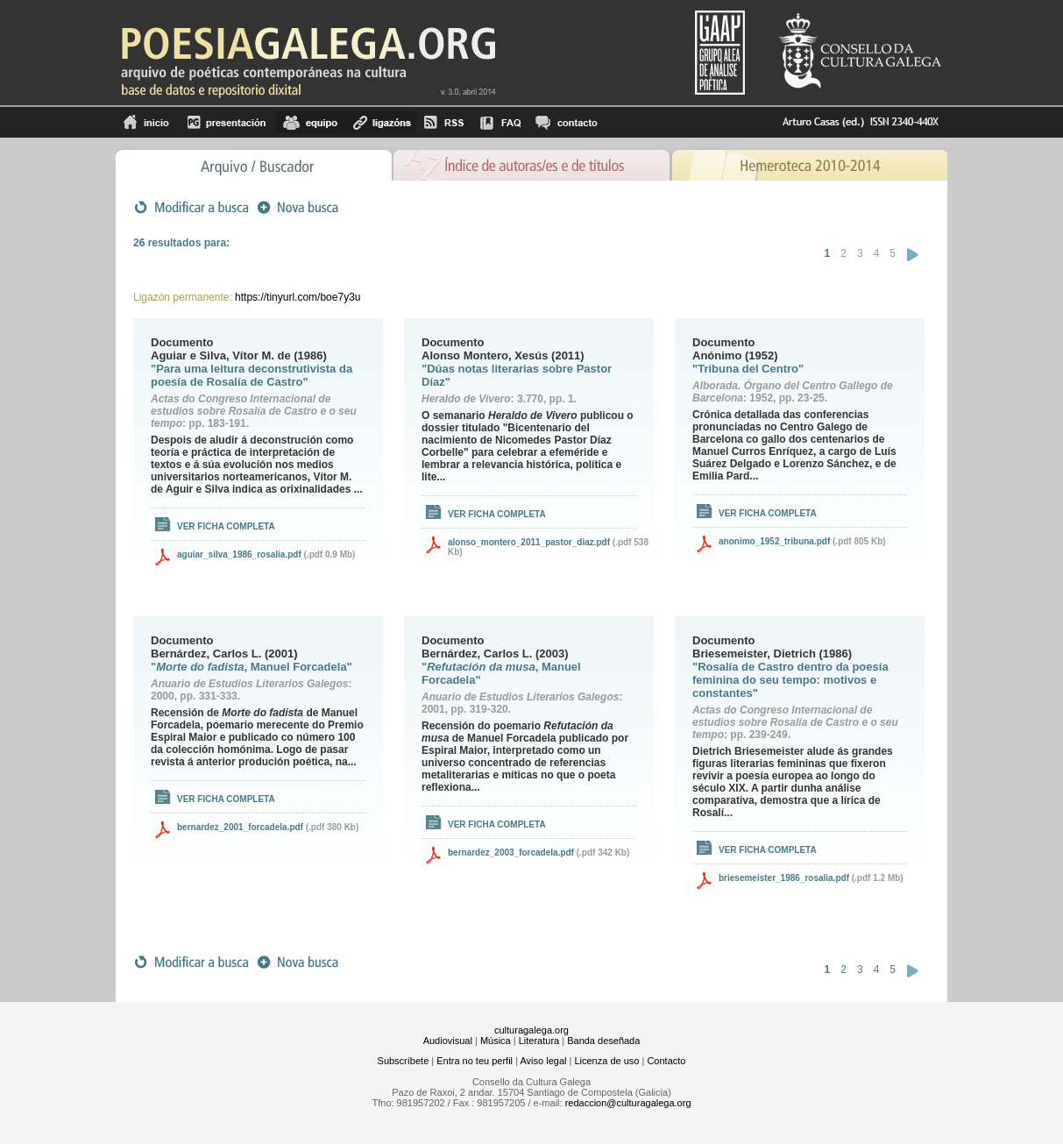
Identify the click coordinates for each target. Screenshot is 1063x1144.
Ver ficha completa (226, 526)
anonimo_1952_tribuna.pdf (774, 541)
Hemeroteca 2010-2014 (809, 163)
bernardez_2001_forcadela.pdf (240, 827)
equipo (310, 122)
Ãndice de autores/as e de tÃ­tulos (532, 163)
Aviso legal (543, 1060)
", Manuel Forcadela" (251, 666)
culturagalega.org (531, 1030)
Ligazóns (380, 122)
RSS (443, 122)
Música (495, 1040)
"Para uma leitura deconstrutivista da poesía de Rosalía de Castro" (251, 375)
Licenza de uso (606, 1060)
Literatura (539, 1040)
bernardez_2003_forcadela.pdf (511, 852)
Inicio (147, 122)
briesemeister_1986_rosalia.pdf (784, 878)
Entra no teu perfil (474, 1060)
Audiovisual (447, 1040)
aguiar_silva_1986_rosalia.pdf (239, 554)
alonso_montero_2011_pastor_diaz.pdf (529, 542)
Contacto (666, 1060)
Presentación (226, 122)
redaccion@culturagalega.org (628, 1103)
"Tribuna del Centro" (748, 368)
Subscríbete (403, 1060)
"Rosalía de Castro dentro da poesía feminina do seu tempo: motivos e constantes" (790, 680)
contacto (565, 122)
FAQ (500, 122)
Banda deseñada (603, 1040)
